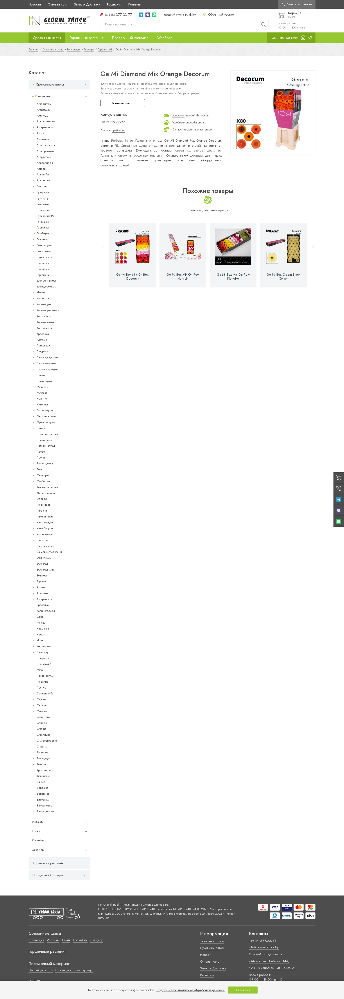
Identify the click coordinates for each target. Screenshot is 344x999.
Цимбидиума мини (49, 552)
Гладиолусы (44, 257)
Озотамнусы (45, 410)
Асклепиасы (45, 163)
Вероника (43, 794)
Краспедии (44, 334)
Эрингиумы (44, 558)
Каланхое (43, 298)
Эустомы (42, 564)
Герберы (43, 233)
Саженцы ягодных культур (74, 970)
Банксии (42, 186)
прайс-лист (118, 130)
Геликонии (43, 210)
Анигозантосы (46, 145)
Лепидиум (43, 652)
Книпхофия (44, 646)
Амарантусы (44, 599)
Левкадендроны (48, 357)
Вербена (42, 788)
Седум (41, 699)
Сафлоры (43, 475)
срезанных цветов (189, 150)
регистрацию (173, 88)
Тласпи (41, 764)
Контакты (134, 4)
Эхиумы (42, 575)
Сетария (42, 705)
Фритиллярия (45, 516)
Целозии (42, 540)
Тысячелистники (47, 487)
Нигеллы (42, 404)
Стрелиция (43, 735)
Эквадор (38, 850)
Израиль (37, 822)
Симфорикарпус (47, 741)
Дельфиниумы (46, 280)
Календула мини (48, 310)
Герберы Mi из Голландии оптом (136, 140)
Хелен (41, 634)
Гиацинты (42, 239)
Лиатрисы (43, 658)
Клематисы (44, 316)
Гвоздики (43, 204)
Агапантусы (44, 104)
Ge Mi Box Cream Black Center (283, 276)
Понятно (243, 990)
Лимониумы (44, 381)
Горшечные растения (86, 37)
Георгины (43, 227)
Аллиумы (42, 116)
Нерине (42, 398)
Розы (40, 469)
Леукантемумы (46, 363)
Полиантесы (44, 440)
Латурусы (42, 351)
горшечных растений (148, 155)
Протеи (41, 457)
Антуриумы (44, 157)
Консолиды (44, 328)
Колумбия (38, 840)
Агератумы (43, 110)
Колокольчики (46, 322)
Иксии (41, 292)
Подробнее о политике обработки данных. (190, 990)
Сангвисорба (45, 693)
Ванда (41, 782)
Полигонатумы (46, 446)
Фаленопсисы (46, 493)
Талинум (42, 752)
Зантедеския (45, 811)
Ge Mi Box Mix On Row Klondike (233, 276)
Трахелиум (44, 770)
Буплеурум (43, 198)
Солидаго (43, 717)
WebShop (164, 37)
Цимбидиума (45, 546)
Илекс (41, 640)
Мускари (42, 393)
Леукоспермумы (47, 369)
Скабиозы (43, 481)
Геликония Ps (45, 216)
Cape (40, 617)
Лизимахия (44, 664)
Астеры (41, 169)
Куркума (42, 339)
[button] (310, 255)
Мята (40, 670)
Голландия (42, 96)
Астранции (43, 180)
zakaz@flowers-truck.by (179, 14)
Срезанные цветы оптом (139, 145)
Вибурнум (43, 799)
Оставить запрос (123, 103)
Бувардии (43, 192)
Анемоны (43, 139)
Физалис (42, 682)
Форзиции (43, 505)
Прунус (41, 687)
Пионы (41, 428)
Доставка (178, 115)
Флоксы (42, 499)
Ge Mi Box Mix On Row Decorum (132, 276)
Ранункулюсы (45, 463)
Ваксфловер (44, 805)
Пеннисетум (45, 676)
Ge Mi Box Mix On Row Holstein (183, 276)
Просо (41, 452)
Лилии (41, 375)
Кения (36, 831)
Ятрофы (41, 581)
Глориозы (43, 263)
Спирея (42, 723)
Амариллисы (45, 127)
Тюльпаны (43, 776)
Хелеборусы (45, 528)
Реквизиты (114, 4)
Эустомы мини (46, 569)
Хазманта (43, 628)
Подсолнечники (47, 434)
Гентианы (43, 222)
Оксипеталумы (46, 416)
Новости (35, 4)
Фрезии (42, 510)
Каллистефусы (46, 611)
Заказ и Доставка (87, 4)
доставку (196, 155)
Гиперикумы (44, 245)
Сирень (42, 746)
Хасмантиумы (45, 522)
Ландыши (43, 345)
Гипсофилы (44, 251)
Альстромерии (46, 121)
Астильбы (43, 174)
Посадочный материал (130, 37)
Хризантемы (45, 534)
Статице (42, 729)
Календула (44, 304)
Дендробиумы (46, 286)
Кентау (41, 623)
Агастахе (42, 593)
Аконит (41, 587)
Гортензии (43, 275)
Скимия (42, 711)
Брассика (43, 605)
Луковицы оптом (41, 970)
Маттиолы (42, 387)
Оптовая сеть (57, 4)
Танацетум (43, 758)
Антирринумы (45, 151)
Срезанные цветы (47, 37)
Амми (40, 133)
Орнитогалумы (46, 422)
